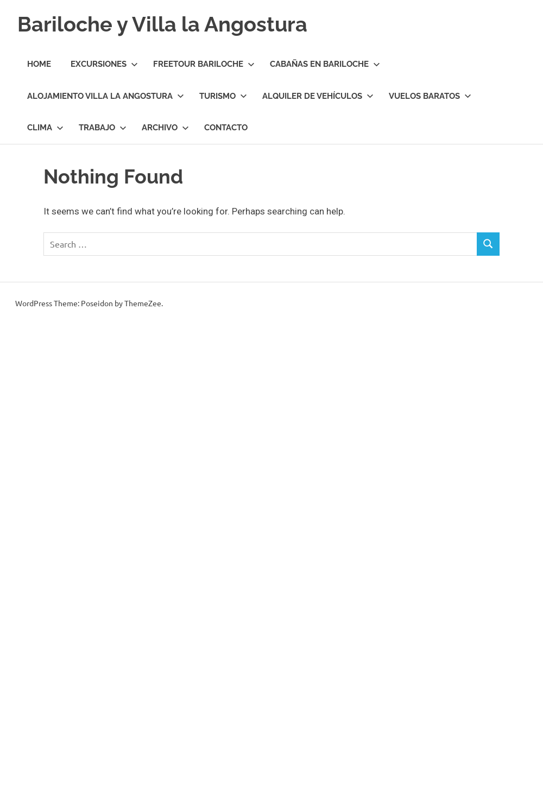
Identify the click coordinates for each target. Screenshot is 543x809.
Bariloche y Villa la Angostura (162, 24)
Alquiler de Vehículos (318, 96)
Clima (45, 127)
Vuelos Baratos (430, 96)
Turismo (223, 96)
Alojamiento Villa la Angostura (105, 96)
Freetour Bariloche (204, 64)
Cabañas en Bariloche (325, 64)
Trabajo (103, 127)
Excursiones (104, 64)
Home (39, 64)
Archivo (165, 127)
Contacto (226, 127)
